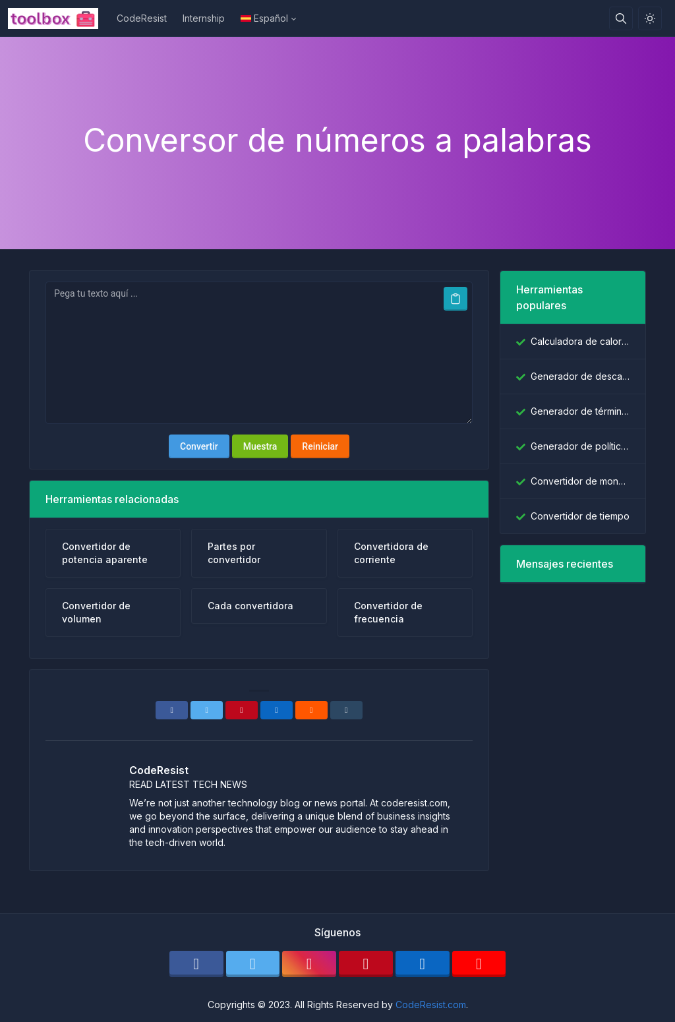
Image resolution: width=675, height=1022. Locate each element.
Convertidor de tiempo (580, 516)
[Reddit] (311, 710)
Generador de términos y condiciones (580, 411)
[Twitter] (207, 710)
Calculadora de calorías (580, 341)
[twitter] (253, 964)
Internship (204, 18)
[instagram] (309, 964)
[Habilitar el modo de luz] (650, 18)
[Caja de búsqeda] (621, 18)
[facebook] (196, 964)
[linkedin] (423, 964)
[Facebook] (172, 710)
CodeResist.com (431, 1004)
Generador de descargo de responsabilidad (580, 376)
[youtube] (479, 964)
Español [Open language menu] (264, 18)
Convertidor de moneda (580, 481)
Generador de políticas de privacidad (580, 446)
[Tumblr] (346, 710)
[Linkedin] (276, 710)
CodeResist (142, 18)
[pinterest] (366, 964)
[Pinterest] (241, 710)
